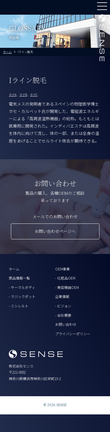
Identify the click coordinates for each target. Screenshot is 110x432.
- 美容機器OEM (67, 287)
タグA (12, 94)
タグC (34, 94)
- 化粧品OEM (65, 277)
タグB (23, 94)
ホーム (14, 268)
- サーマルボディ (22, 287)
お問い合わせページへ (55, 231)
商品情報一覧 (19, 277)
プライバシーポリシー (72, 333)
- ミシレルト (18, 305)
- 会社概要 (63, 315)
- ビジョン (63, 305)
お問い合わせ (65, 324)
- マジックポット (22, 296)
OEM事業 (62, 268)
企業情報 (62, 296)
